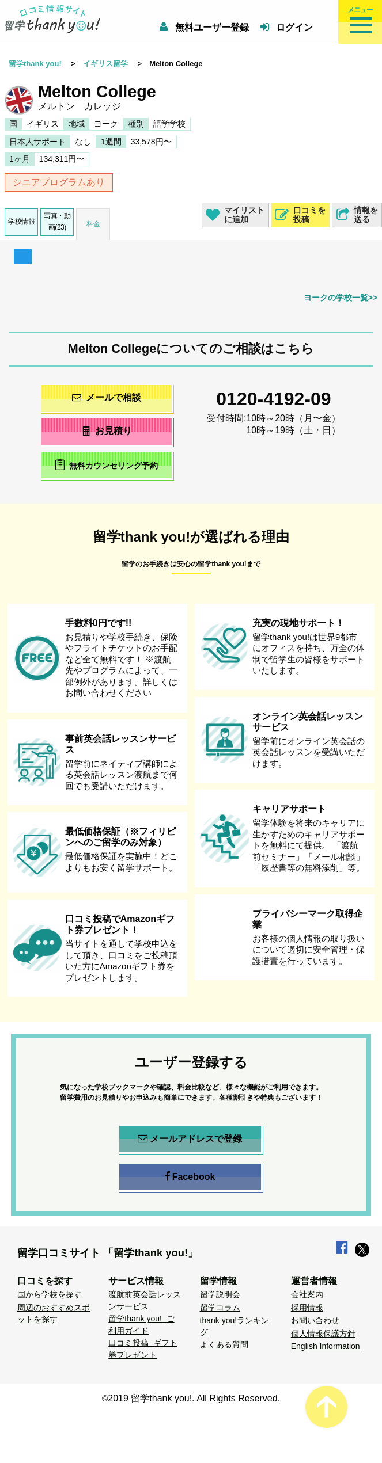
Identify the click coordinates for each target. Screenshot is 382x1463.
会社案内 (307, 1294)
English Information (325, 1346)
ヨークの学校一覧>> (340, 297)
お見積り (106, 431)
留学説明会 (220, 1294)
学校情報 (21, 222)
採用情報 (307, 1307)
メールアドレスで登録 (190, 1139)
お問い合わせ (315, 1320)
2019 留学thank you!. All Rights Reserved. (194, 1398)
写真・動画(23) (57, 221)
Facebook (190, 1177)
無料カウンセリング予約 (106, 464)
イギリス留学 (105, 63)
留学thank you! (35, 63)
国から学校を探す (49, 1294)
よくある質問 (224, 1344)
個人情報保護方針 (323, 1333)
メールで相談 (106, 397)
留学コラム (220, 1307)
